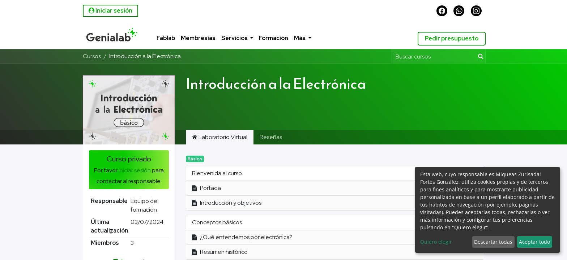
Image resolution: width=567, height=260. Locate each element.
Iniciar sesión (110, 10)
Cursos (92, 56)
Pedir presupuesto (450, 38)
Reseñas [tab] (271, 137)
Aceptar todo (534, 241)
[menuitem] (158, 38)
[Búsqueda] (479, 56)
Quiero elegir (436, 241)
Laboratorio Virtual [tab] (219, 137)
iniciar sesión (135, 170)
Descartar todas (493, 241)
